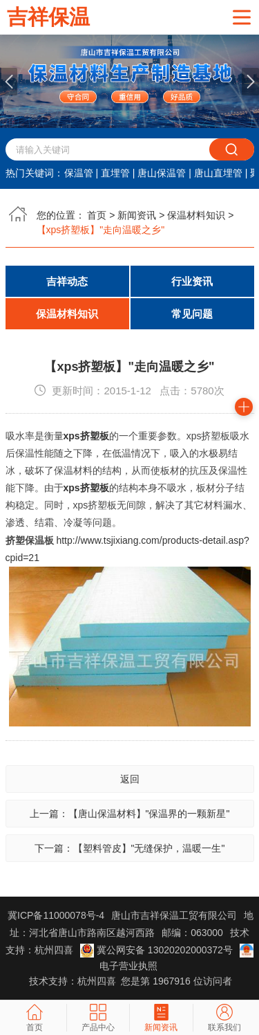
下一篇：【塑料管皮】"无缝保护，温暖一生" (130, 848)
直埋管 (115, 172)
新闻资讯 (136, 215)
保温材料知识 (196, 215)
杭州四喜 (96, 981)
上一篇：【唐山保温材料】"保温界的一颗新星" (130, 813)
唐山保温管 (161, 172)
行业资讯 (192, 281)
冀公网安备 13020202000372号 (158, 949)
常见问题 (192, 314)
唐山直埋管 (218, 172)
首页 (96, 215)
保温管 (78, 172)
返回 (130, 779)
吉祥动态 (67, 281)
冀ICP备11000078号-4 (56, 915)
